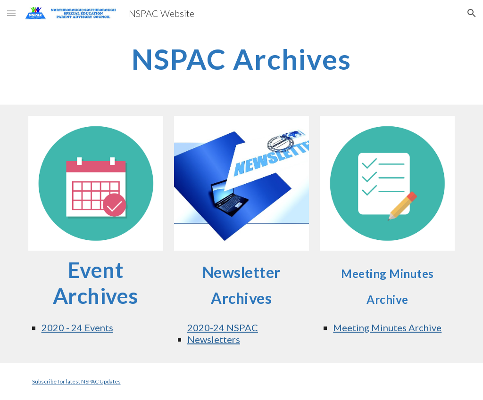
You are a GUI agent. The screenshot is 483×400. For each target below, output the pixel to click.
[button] (11, 13)
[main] (241, 59)
